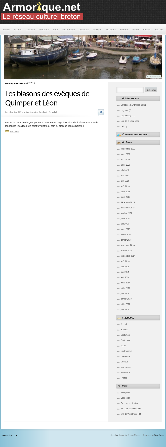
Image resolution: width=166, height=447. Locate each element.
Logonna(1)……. (128, 116)
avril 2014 (125, 277)
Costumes (30, 29)
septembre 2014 (128, 256)
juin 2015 (125, 224)
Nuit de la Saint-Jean (130, 121)
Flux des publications (130, 403)
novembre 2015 (128, 208)
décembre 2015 (128, 202)
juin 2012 (125, 309)
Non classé (126, 367)
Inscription (125, 392)
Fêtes (55, 29)
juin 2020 (125, 170)
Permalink (53, 112)
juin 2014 (125, 267)
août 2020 (125, 159)
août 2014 (125, 261)
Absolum (114, 435)
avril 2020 (125, 181)
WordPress (159, 435)
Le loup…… (126, 126)
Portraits (159, 29)
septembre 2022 (128, 149)
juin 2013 (125, 293)
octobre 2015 (126, 213)
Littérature (84, 29)
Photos (136, 29)
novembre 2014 (128, 245)
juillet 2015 (125, 218)
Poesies (146, 29)
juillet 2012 (125, 304)
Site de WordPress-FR (131, 414)
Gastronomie (68, 29)
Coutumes (44, 29)
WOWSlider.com (153, 77)
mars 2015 (125, 229)
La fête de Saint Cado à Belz (133, 105)
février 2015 (126, 234)
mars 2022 (125, 154)
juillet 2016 (125, 192)
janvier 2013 (126, 299)
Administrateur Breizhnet (36, 112)
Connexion (125, 398)
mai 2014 (125, 272)
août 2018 (125, 186)
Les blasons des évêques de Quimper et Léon (47, 98)
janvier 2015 (126, 240)
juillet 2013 (125, 288)
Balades (18, 29)
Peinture (124, 29)
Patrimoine (110, 29)
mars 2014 (125, 283)
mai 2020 (125, 175)
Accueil (6, 29)
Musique (97, 29)
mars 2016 (125, 197)
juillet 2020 (125, 165)
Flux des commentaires (131, 408)
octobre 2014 (126, 250)
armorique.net (10, 435)
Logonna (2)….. (128, 110)
